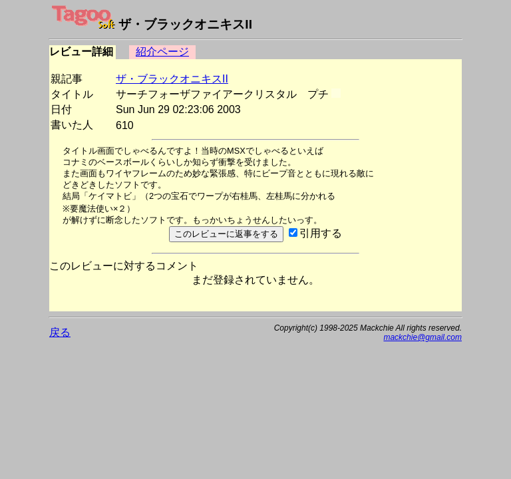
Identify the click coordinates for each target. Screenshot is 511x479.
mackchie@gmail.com (422, 337)
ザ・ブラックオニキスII (172, 78)
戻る (60, 332)
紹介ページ (162, 51)
